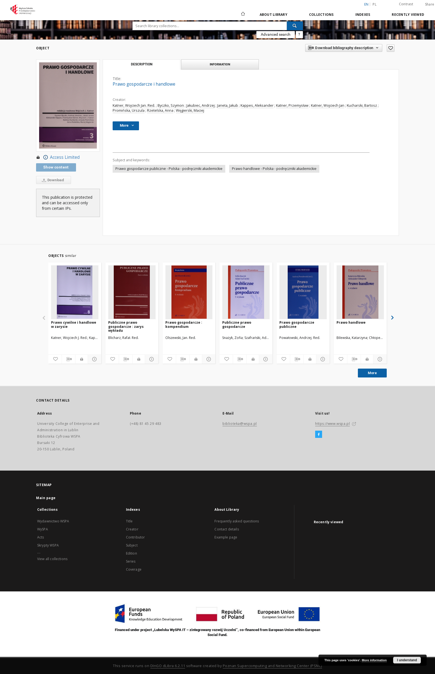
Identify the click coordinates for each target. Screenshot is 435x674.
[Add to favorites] (390, 48)
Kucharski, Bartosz (362, 105)
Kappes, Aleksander (257, 105)
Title (129, 521)
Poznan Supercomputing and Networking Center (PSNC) (272, 665)
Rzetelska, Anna (160, 110)
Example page (225, 537)
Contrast (406, 4)
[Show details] (93, 359)
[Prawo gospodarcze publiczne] (303, 292)
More (372, 373)
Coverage (133, 569)
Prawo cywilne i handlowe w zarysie (73, 324)
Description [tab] (141, 64)
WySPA (42, 529)
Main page (46, 498)
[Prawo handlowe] (360, 292)
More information (374, 660)
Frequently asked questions (236, 521)
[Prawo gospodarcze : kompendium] (189, 292)
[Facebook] (318, 434)
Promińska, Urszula (129, 110)
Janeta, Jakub (227, 105)
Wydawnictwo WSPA (53, 521)
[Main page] (242, 14)
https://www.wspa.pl (332, 423)
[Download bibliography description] (68, 359)
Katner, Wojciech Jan (327, 105)
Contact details (226, 529)
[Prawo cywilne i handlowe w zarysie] (74, 292)
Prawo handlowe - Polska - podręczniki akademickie (274, 168)
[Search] (295, 25)
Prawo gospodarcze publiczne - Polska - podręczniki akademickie (168, 168)
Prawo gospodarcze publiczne (296, 324)
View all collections (52, 558)
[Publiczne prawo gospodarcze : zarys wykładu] (131, 292)
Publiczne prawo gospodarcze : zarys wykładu (126, 326)
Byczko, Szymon (171, 105)
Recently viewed (408, 14)
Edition (131, 553)
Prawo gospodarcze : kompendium (183, 324)
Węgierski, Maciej (190, 110)
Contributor (135, 537)
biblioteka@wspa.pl (239, 423)
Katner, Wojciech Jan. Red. (134, 105)
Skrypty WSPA (48, 545)
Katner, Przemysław (292, 105)
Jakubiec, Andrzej (200, 105)
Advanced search (275, 34)
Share (429, 4)
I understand (407, 660)
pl (374, 4)
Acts (40, 537)
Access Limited (58, 157)
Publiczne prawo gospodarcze (236, 324)
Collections (321, 14)
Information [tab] (220, 64)
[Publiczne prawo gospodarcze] (245, 292)
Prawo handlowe (351, 322)
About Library (273, 14)
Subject (132, 545)
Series (131, 561)
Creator (132, 529)
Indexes (362, 14)
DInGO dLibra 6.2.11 (167, 665)
